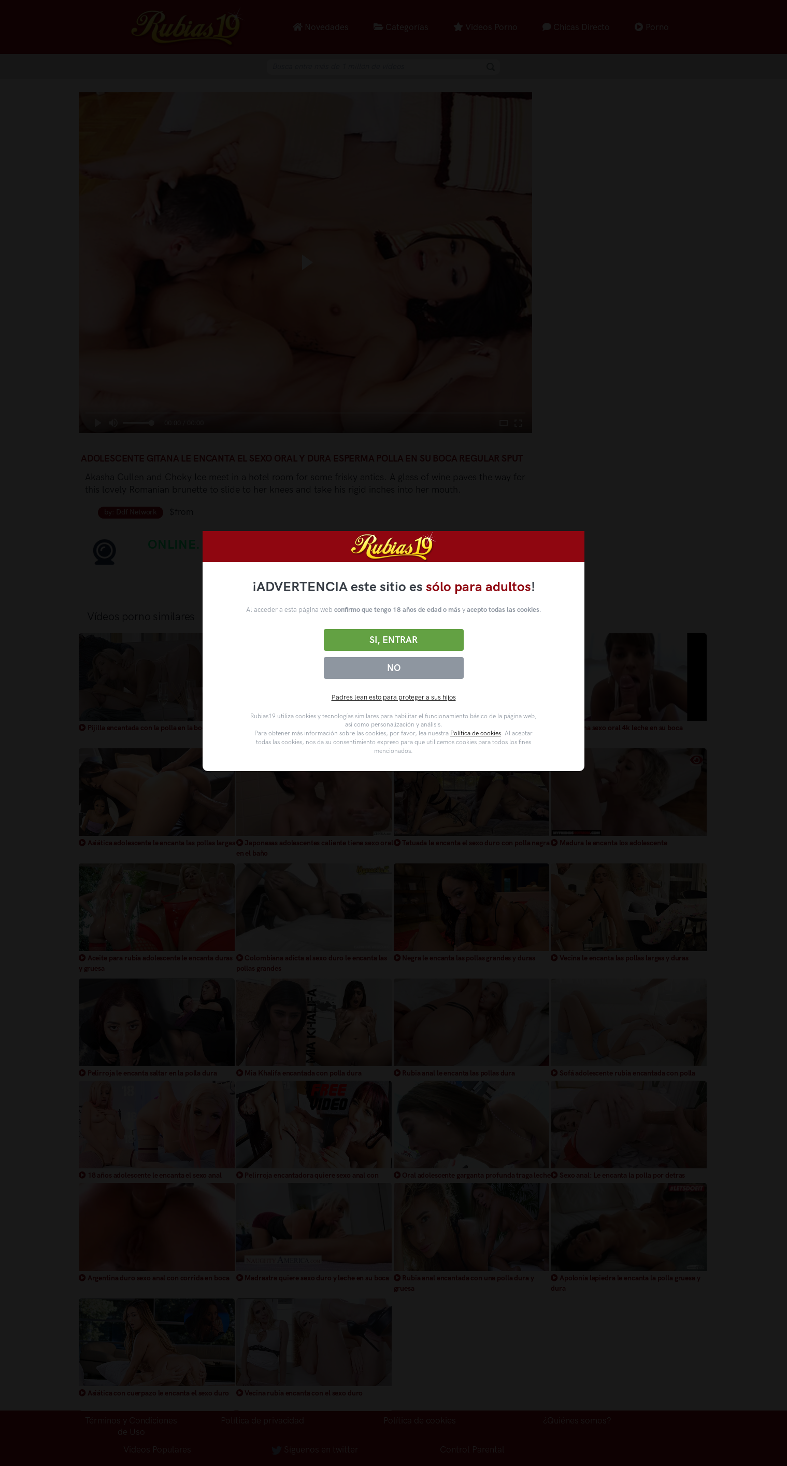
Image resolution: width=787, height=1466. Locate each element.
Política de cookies (475, 733)
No (393, 668)
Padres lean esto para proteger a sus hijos (394, 697)
